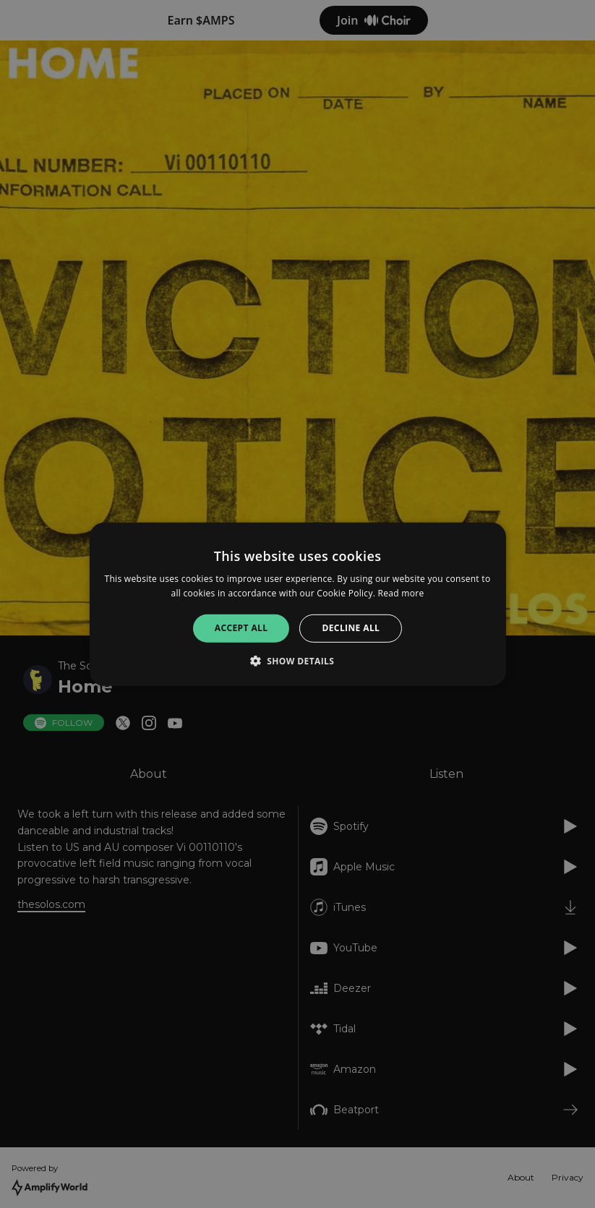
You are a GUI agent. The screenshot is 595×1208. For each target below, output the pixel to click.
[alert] (297, 604)
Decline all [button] (351, 628)
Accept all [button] (241, 628)
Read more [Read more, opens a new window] (401, 593)
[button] (298, 661)
